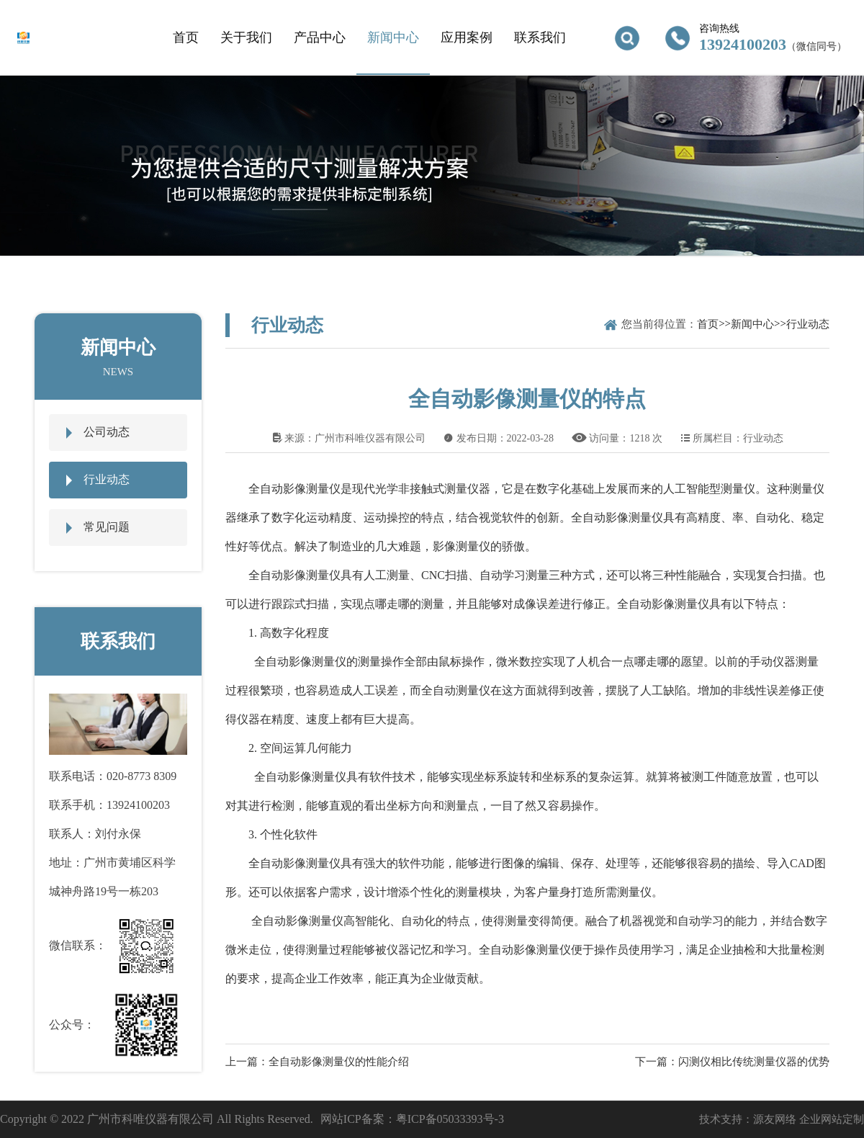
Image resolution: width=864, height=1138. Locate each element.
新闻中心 (393, 37)
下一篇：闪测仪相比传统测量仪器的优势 (732, 1061)
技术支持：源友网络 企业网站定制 (781, 1119)
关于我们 (246, 37)
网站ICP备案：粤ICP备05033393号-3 (412, 1119)
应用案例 (466, 37)
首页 (186, 37)
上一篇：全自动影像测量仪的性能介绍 (317, 1061)
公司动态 (107, 432)
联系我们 (540, 37)
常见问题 (107, 527)
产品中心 (320, 37)
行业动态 (107, 479)
